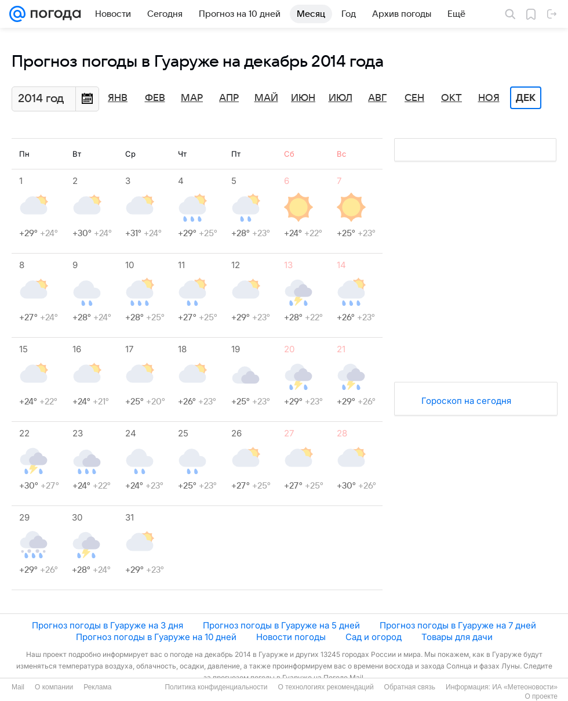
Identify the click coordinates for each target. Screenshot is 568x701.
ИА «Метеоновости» (525, 687)
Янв (118, 98)
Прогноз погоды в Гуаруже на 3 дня (107, 625)
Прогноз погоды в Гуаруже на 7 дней (458, 625)
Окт (451, 98)
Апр (229, 98)
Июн (303, 98)
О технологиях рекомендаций (325, 687)
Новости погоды (291, 636)
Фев (155, 98)
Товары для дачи (457, 636)
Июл (340, 98)
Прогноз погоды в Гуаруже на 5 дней (281, 625)
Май (266, 98)
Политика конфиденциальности (216, 687)
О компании (54, 687)
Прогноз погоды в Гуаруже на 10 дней (156, 636)
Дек (526, 98)
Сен (414, 98)
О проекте (541, 696)
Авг (377, 98)
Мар (192, 98)
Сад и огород (373, 636)
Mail (18, 687)
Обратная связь (409, 687)
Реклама (97, 687)
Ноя (489, 98)
